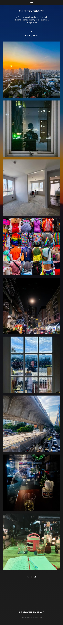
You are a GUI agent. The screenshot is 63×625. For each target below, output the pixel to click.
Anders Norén (35, 617)
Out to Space (31, 11)
